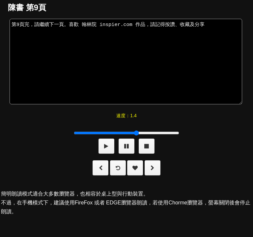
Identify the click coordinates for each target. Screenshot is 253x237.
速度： (126, 115)
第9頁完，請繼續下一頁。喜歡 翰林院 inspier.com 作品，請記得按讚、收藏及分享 (126, 61)
